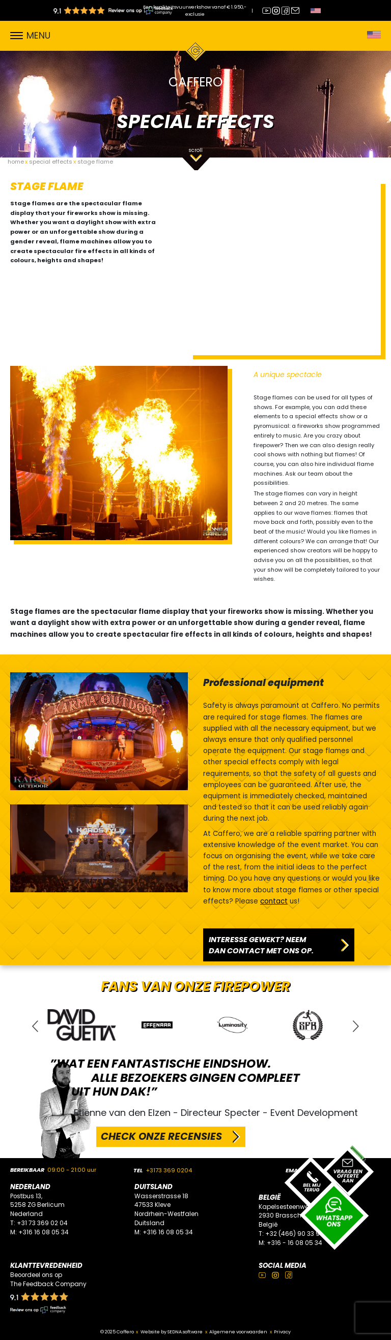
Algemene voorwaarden (238, 1331)
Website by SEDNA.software (172, 1331)
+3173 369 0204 (169, 1170)
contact (274, 901)
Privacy (282, 1331)
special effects (50, 162)
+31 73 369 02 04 (42, 1223)
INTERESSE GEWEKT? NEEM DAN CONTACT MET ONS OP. (261, 945)
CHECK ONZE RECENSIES (161, 1136)
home (16, 162)
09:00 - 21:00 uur (71, 1170)
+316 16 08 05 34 (43, 1232)
